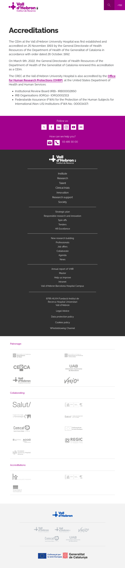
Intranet (62, 281)
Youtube (73, 126)
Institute (62, 173)
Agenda (63, 255)
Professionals (62, 242)
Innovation (63, 192)
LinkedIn (58, 126)
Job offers (62, 246)
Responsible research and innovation (62, 216)
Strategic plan (62, 211)
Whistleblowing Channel (62, 328)
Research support (62, 197)
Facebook (51, 126)
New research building (62, 238)
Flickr (81, 126)
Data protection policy (62, 316)
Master (62, 273)
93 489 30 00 (70, 141)
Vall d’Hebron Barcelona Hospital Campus (62, 286)
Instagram (66, 126)
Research (62, 178)
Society (62, 202)
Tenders (62, 224)
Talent (62, 183)
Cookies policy (62, 322)
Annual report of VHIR (62, 269)
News (62, 259)
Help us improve (62, 277)
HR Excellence (62, 228)
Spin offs (62, 220)
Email (49, 141)
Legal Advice (62, 311)
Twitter (44, 126)
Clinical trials (63, 187)
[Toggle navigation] (119, 5)
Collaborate (63, 251)
